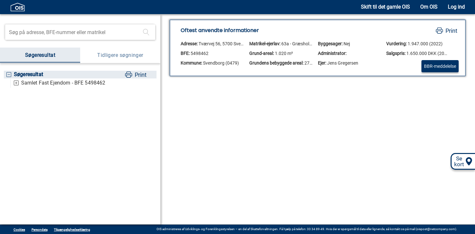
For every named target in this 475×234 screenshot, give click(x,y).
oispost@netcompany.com (436, 229)
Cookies (19, 229)
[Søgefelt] (74, 32)
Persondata (39, 229)
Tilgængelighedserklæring (72, 229)
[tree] (80, 79)
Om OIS (428, 7)
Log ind (456, 7)
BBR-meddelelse (440, 66)
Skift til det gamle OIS (385, 7)
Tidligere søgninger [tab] (120, 55)
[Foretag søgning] (146, 32)
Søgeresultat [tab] (40, 55)
